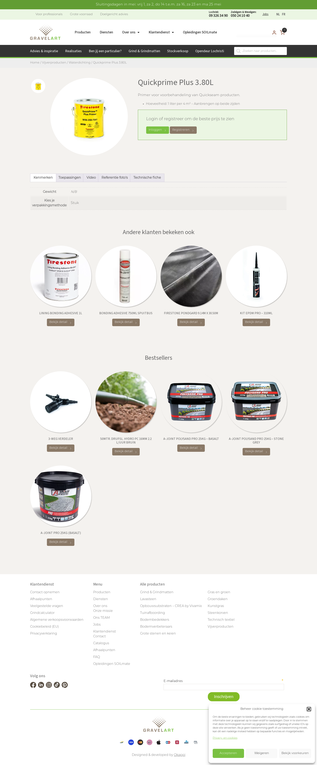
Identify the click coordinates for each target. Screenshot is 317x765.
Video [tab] (91, 177)
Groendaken (218, 599)
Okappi (179, 755)
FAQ (96, 657)
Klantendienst (159, 32)
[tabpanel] (89, 116)
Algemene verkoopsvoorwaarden (56, 620)
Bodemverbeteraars (156, 626)
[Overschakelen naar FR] (283, 14)
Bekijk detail (60, 322)
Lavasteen (148, 599)
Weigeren (261, 753)
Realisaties (73, 51)
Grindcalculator (42, 613)
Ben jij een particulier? (105, 51)
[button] (309, 709)
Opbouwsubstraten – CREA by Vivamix (171, 606)
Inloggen (158, 130)
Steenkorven (218, 613)
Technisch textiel (221, 620)
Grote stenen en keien (158, 633)
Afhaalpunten (41, 599)
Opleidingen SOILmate (200, 32)
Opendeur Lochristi (209, 51)
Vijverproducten (54, 62)
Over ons (128, 32)
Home (34, 62)
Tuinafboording (152, 613)
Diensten (106, 32)
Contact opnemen (45, 592)
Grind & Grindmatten (144, 51)
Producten (83, 32)
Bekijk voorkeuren (295, 753)
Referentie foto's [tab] (114, 177)
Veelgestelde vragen (46, 606)
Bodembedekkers (154, 620)
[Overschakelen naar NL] (278, 14)
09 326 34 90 (218, 14)
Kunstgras (216, 606)
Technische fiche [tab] (147, 177)
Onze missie (103, 611)
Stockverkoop (177, 51)
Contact (99, 636)
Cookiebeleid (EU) (44, 626)
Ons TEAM (101, 618)
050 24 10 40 (243, 14)
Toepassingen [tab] (69, 177)
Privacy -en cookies (225, 738)
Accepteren (228, 753)
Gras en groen (219, 592)
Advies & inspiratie (44, 51)
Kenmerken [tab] (43, 177)
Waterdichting (79, 62)
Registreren (183, 130)
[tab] (38, 86)
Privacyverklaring (43, 633)
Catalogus (101, 643)
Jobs (265, 14)
